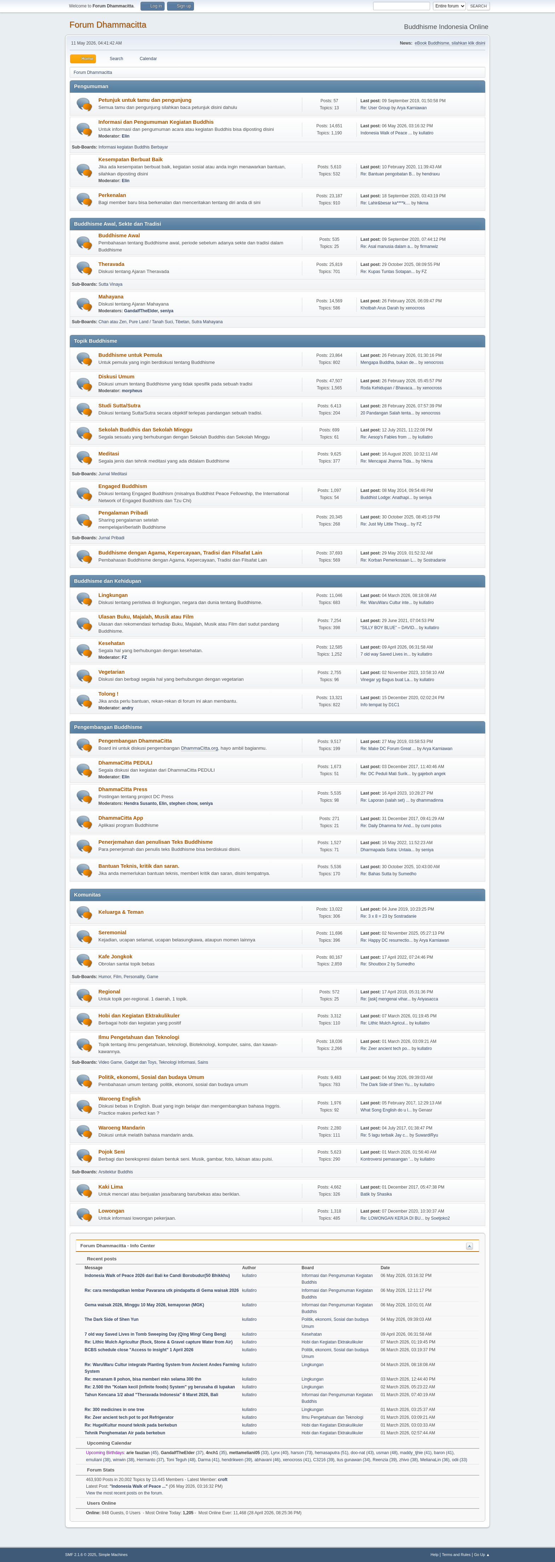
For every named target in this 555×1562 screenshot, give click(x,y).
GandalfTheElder (141, 310)
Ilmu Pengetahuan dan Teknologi (138, 1037)
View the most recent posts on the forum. (124, 1493)
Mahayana (111, 297)
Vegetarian (111, 672)
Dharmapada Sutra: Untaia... (387, 849)
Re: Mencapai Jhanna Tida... (387, 461)
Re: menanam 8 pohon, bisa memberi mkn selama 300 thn (143, 1379)
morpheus (132, 390)
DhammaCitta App (120, 818)
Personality (134, 976)
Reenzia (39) (385, 1459)
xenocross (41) (297, 1459)
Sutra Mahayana (207, 321)
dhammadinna (429, 800)
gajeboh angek (432, 773)
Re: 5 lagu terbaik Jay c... (384, 1135)
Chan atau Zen (112, 321)
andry (127, 707)
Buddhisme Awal (119, 235)
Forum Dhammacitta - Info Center (117, 1245)
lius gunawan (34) (353, 1459)
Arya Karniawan (412, 107)
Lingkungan (113, 595)
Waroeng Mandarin (121, 1128)
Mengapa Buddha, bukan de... (388, 362)
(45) (142, 1452)
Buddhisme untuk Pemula (130, 355)
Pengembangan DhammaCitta (135, 741)
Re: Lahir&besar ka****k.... (385, 203)
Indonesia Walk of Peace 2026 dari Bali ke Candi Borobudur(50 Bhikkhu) (157, 1275)
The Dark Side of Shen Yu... (386, 1084)
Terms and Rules (456, 1554)
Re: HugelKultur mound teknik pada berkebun (131, 1425)
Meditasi (108, 454)
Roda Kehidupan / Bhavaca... (388, 387)
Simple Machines (112, 1554)
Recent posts (98, 1258)
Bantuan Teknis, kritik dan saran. (138, 866)
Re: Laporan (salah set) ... (385, 800)
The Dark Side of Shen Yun (111, 1319)
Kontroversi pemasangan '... (386, 1159)
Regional (109, 991)
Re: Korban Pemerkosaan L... (388, 560)
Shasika (384, 1194)
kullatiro (426, 132)
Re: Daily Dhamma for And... (387, 825)
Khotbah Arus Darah (379, 308)
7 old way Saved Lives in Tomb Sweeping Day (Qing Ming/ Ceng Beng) (155, 1334)
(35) (216, 1452)
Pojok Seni (111, 1152)
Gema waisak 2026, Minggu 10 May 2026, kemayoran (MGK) (144, 1304)
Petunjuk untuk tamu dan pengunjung (144, 100)
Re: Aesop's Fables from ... (385, 437)
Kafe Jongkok (115, 956)
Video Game (110, 1062)
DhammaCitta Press (122, 789)
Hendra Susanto (140, 803)
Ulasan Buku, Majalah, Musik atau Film (146, 617)
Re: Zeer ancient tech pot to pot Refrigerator (129, 1417)
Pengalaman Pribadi (123, 513)
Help (435, 1554)
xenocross (415, 308)
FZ (424, 271)
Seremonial (112, 932)
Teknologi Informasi (177, 1062)
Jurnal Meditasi (112, 473)
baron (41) (443, 1452)
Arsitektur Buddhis (115, 1171)
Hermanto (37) (150, 1459)
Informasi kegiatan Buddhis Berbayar (133, 147)
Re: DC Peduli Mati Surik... (385, 773)
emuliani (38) (98, 1459)
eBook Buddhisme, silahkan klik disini (450, 43)
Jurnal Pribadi (111, 537)
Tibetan (182, 321)
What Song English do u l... (386, 1110)
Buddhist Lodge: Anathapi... (386, 497)
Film (117, 976)
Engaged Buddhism (122, 486)
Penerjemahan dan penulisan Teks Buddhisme (155, 842)
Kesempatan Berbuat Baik (130, 159)
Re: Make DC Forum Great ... (388, 748)
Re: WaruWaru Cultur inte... (386, 602)
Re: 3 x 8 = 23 (373, 916)
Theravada (111, 264)
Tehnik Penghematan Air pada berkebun (125, 1432)
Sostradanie (434, 560)
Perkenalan (112, 195)
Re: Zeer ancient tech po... (385, 1048)
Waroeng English (119, 1099)
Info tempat (371, 704)
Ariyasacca (427, 999)
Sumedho (407, 873)
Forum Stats (97, 1470)
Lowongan (111, 1211)
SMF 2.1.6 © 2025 (80, 1554)
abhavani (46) (267, 1459)
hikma (422, 203)
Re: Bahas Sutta (375, 873)
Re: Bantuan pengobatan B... (387, 174)
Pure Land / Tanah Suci (151, 321)
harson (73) (302, 1452)
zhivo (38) (408, 1459)
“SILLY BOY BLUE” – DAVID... (389, 627)
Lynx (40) (279, 1452)
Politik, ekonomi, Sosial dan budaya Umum (151, 1077)
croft (223, 1479)
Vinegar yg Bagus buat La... (386, 679)
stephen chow (183, 803)
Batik (365, 1194)
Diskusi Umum (116, 376)
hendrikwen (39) (237, 1459)
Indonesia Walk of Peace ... (386, 132)
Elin (126, 136)
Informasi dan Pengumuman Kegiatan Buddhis (156, 122)
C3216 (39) (323, 1459)
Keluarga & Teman (121, 912)
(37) (182, 1452)
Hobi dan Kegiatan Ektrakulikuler (139, 1015)
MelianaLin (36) (435, 1459)
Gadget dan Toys (140, 1062)
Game (153, 976)
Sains (203, 1062)
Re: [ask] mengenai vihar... (385, 999)
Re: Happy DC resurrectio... (386, 940)
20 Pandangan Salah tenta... (387, 413)
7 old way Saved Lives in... (385, 654)
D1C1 (394, 704)
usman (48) (387, 1452)
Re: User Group (375, 107)
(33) (248, 1452)
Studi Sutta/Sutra (119, 405)
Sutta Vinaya (110, 284)
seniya (166, 310)
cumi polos (431, 825)
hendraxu (431, 174)
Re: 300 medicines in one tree (114, 1409)
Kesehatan (111, 643)
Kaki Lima (110, 1187)
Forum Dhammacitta (107, 24)
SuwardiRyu (426, 1135)
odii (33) (459, 1459)
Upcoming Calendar (106, 1443)
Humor (104, 976)
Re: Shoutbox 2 (375, 964)
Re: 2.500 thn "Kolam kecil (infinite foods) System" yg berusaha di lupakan (160, 1386)
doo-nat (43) (362, 1452)
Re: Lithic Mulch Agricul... (384, 1023)
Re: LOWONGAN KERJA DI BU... (392, 1218)
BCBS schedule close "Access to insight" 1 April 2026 (139, 1349)
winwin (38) (124, 1459)
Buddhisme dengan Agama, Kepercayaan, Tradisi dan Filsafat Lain (180, 553)
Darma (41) (208, 1459)
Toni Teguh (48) (180, 1459)
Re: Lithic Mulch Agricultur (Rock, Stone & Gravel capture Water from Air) (159, 1342)
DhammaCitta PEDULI (125, 763)
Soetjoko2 (440, 1218)
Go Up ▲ (482, 1554)
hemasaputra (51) (332, 1452)
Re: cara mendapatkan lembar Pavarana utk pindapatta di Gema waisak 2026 (162, 1290)
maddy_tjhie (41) (415, 1452)
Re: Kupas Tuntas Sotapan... (387, 271)
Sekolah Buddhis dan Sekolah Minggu (145, 429)
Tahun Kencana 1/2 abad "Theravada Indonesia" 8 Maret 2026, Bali (151, 1394)
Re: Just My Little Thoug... (385, 524)
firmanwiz (429, 246)
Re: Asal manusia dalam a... (386, 246)
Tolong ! (108, 694)
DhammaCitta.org (199, 748)
